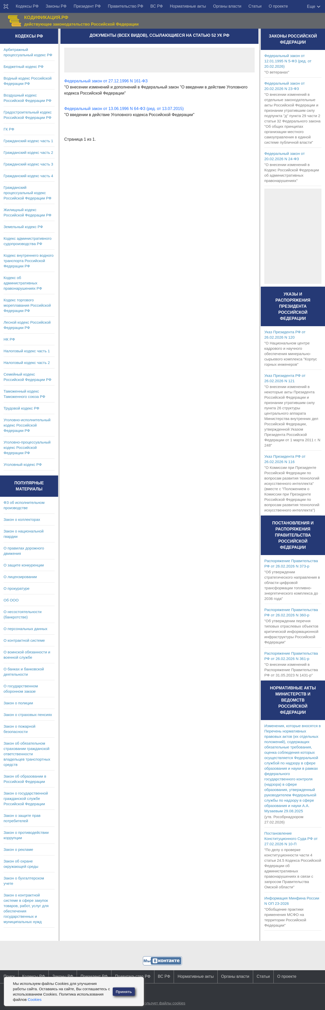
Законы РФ (56, 6)
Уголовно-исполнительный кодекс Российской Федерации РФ (27, 425)
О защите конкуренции (24, 565)
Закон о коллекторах (22, 519)
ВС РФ (156, 6)
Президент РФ (87, 6)
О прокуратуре (16, 588)
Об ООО (11, 600)
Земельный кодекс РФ (23, 227)
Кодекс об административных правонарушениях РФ (23, 283)
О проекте (278, 6)
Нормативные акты (188, 6)
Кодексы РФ (27, 6)
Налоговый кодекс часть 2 (27, 362)
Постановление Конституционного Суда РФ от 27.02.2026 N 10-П (291, 838)
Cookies (34, 999)
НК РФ (9, 339)
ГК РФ (9, 129)
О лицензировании (20, 577)
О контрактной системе (24, 640)
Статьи (255, 6)
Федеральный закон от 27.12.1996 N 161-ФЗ (106, 81)
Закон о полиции (18, 703)
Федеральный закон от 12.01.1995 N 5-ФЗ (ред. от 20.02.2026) (288, 60)
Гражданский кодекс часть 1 (28, 141)
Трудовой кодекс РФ (21, 408)
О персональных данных (25, 629)
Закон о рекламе (18, 849)
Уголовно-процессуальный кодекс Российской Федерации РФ (27, 447)
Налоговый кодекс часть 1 (27, 351)
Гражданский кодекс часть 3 (28, 164)
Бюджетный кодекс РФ (23, 66)
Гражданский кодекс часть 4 (28, 176)
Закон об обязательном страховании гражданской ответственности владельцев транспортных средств (27, 754)
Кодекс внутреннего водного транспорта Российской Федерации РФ (29, 260)
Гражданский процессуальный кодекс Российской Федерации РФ (28, 192)
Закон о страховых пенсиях (28, 714)
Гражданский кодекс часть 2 (28, 152)
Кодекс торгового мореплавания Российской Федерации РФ (27, 305)
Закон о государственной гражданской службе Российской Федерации (26, 798)
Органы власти (227, 6)
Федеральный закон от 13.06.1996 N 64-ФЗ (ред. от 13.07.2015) (124, 108)
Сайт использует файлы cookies (156, 1003)
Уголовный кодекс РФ (23, 464)
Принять (124, 991)
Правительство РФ (125, 6)
